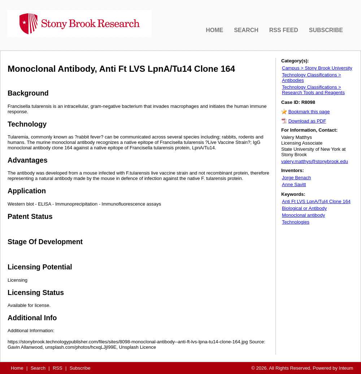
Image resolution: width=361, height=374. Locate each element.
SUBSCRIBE (326, 30)
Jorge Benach (296, 177)
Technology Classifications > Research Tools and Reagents (313, 89)
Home (17, 368)
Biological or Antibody (304, 208)
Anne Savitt (294, 184)
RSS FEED (283, 30)
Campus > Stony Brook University (317, 68)
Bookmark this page (309, 111)
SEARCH (246, 30)
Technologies (295, 222)
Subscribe (80, 368)
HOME (214, 30)
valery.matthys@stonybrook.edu (314, 161)
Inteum (346, 368)
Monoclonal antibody (303, 215)
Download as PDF (307, 121)
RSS (57, 368)
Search (38, 368)
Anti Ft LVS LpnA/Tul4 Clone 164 (316, 201)
